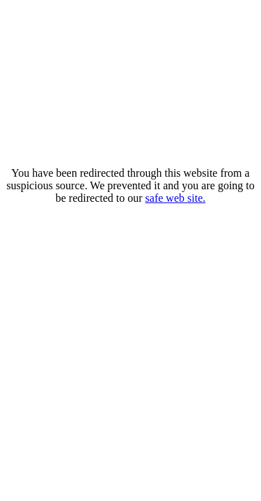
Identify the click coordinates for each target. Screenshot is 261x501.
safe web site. (175, 198)
